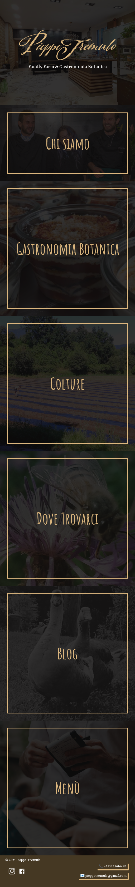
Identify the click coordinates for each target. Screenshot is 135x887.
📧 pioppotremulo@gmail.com (103, 876)
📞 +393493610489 (113, 866)
